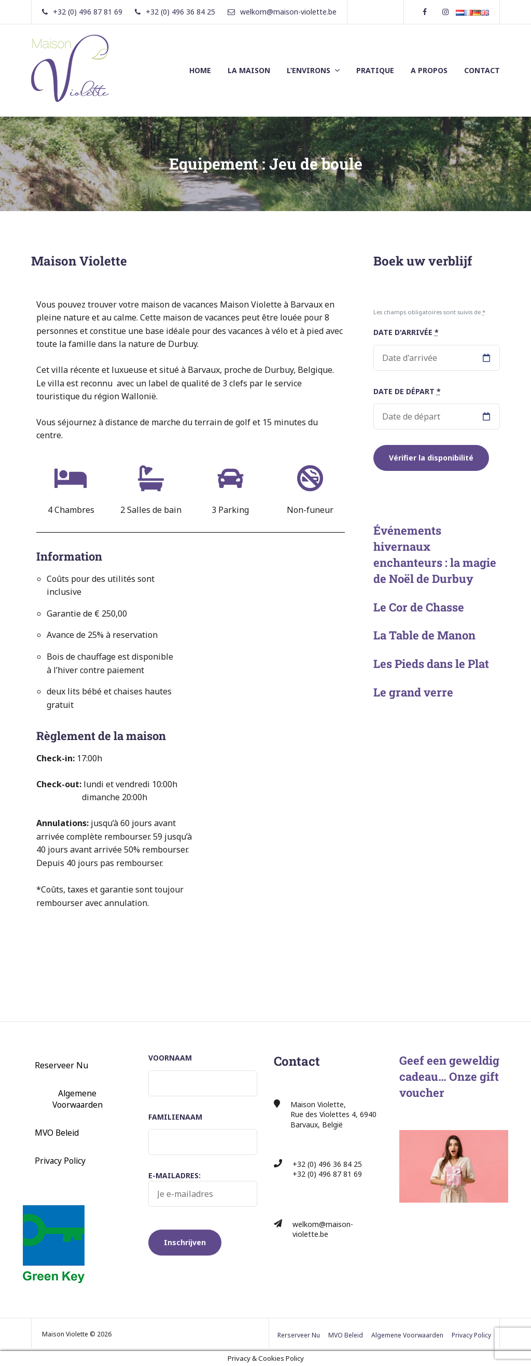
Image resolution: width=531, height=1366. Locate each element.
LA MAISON (249, 70)
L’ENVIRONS (308, 70)
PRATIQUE (375, 70)
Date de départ (407, 391)
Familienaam (175, 1117)
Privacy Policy (60, 1160)
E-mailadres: (202, 1188)
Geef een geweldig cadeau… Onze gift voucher (449, 1076)
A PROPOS (429, 70)
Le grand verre (413, 692)
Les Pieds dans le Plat (431, 663)
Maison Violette (79, 261)
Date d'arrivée (406, 332)
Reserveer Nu (61, 1065)
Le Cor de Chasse (418, 607)
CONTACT (482, 70)
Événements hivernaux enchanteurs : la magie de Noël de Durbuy (434, 554)
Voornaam (170, 1058)
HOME (200, 70)
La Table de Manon (424, 635)
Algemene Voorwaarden (77, 1099)
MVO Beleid (57, 1132)
